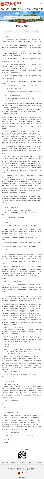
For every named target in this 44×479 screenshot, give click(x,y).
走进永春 (13, 9)
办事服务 (28, 9)
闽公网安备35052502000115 (22, 468)
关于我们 (17, 466)
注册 (42, 3)
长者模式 (22, 22)
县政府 (7, 9)
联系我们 (26, 466)
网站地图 (22, 466)
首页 (2, 9)
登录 (41, 3)
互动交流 (35, 9)
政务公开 (21, 9)
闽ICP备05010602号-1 (32, 468)
